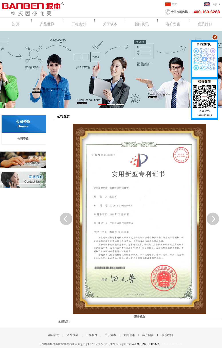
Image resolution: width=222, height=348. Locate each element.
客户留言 (173, 24)
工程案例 (78, 24)
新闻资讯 (142, 24)
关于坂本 (110, 24)
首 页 (16, 24)
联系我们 (205, 24)
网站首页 (53, 335)
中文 (174, 4)
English (216, 4)
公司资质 (23, 138)
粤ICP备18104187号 (148, 344)
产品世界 (47, 24)
